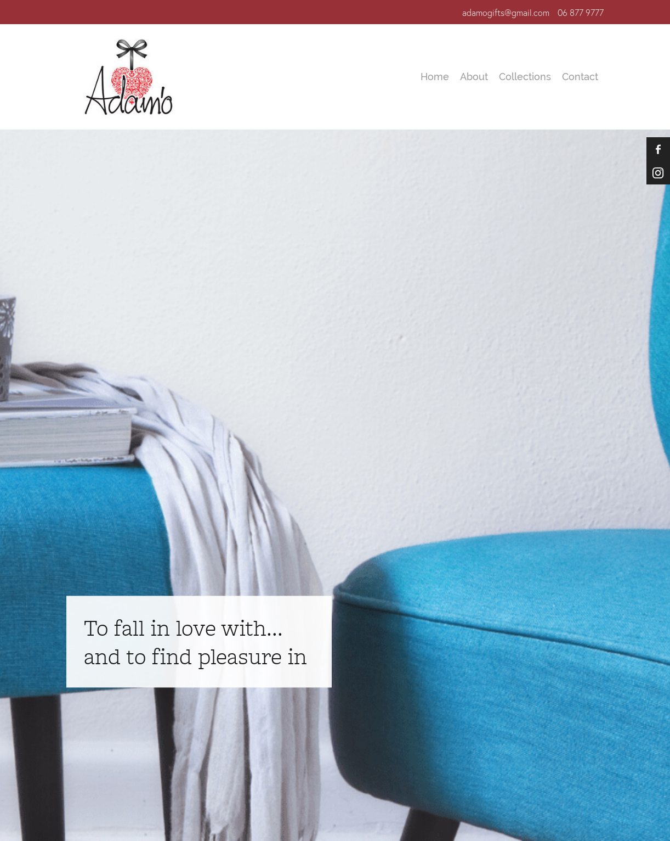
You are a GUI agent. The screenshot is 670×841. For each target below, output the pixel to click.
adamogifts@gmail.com (505, 12)
